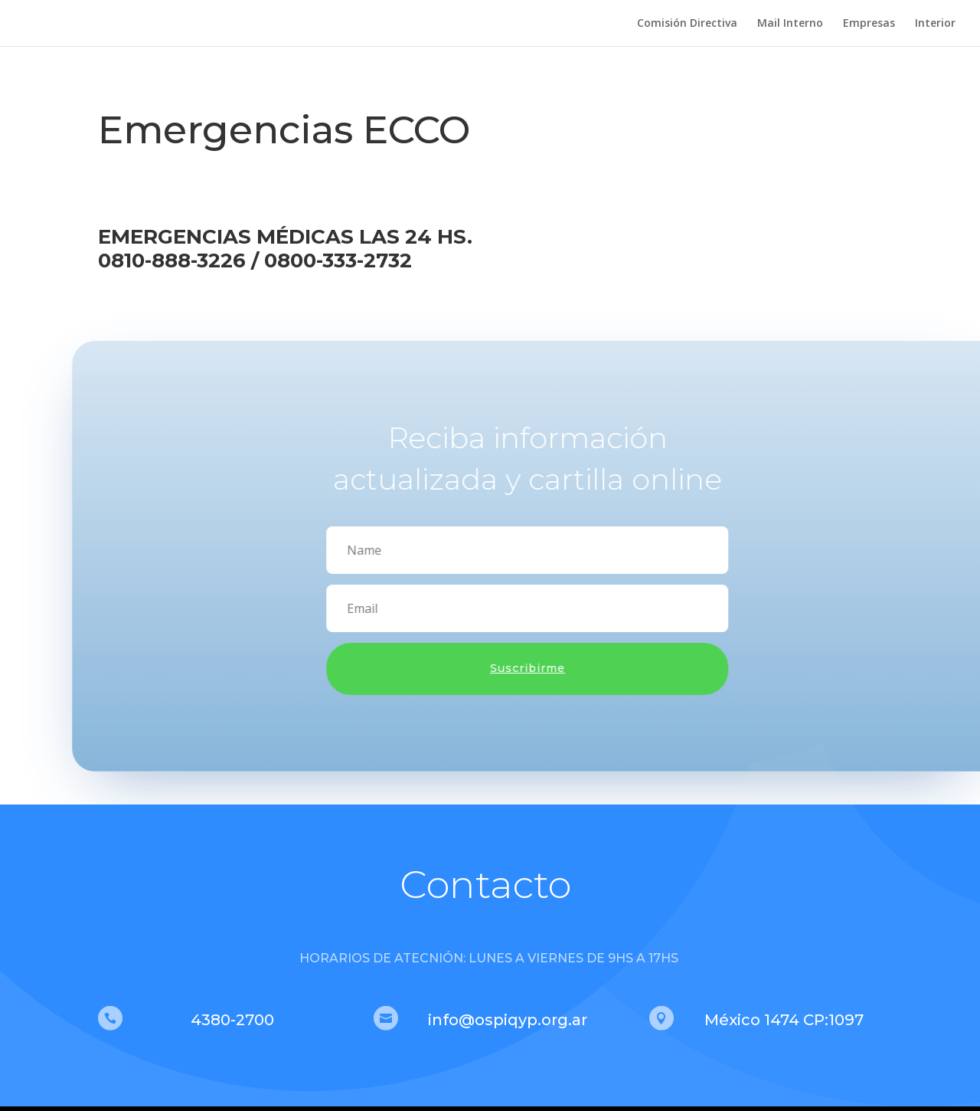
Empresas (869, 24)
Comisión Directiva (687, 24)
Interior (935, 24)
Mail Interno (790, 24)
